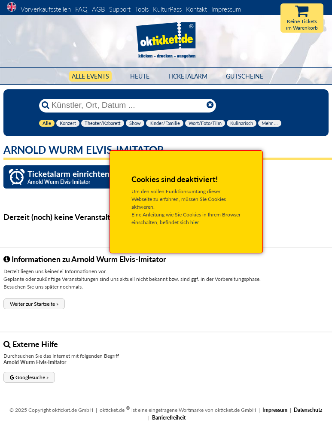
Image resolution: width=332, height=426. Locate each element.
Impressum (226, 9)
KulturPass (168, 9)
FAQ (81, 9)
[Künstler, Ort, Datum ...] (127, 105)
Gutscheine (244, 76)
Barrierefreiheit (169, 417)
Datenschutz (308, 410)
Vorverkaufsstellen (46, 9)
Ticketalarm (187, 76)
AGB (98, 9)
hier (194, 222)
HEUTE (139, 76)
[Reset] (210, 105)
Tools (142, 9)
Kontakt (196, 9)
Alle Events (90, 76)
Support (120, 9)
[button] (34, 303)
